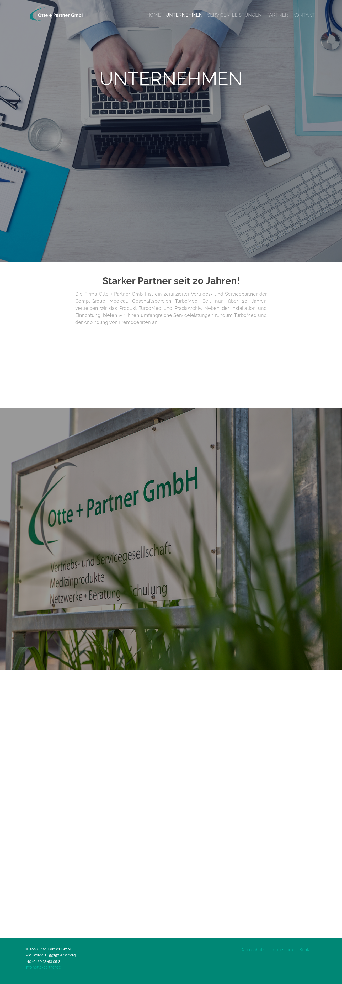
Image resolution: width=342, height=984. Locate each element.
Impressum (282, 949)
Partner (277, 15)
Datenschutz (252, 949)
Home (154, 15)
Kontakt (304, 15)
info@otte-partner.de (43, 967)
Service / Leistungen (234, 15)
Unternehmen (183, 15)
